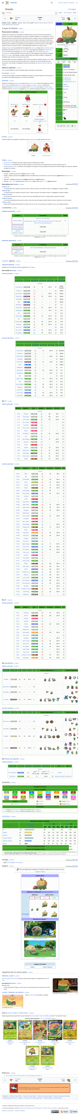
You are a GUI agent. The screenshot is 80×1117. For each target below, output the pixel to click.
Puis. (23, 670)
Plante (49, 23)
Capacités (5, 261)
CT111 (17, 544)
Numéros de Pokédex (64, 58)
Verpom (17, 83)
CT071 (17, 516)
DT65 (17, 646)
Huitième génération (8, 211)
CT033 (17, 490)
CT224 (17, 594)
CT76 (18, 456)
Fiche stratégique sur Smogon (14, 862)
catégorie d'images (40, 871)
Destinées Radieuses (32, 1067)
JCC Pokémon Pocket (49, 1018)
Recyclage (18, 299)
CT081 (17, 524)
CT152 (17, 566)
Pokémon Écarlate (7, 198)
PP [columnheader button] (62, 408)
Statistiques (6, 816)
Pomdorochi (15, 88)
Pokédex (16, 184)
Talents (60, 79)
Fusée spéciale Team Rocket (11, 978)
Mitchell (11, 1007)
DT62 (17, 643)
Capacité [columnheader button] (25, 408)
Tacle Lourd (26, 552)
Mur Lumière (26, 422)
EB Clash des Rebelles (47, 1067)
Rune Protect (26, 428)
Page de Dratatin (48, 1098)
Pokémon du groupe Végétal (44, 1096)
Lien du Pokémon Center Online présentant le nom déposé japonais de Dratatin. (23, 1075)
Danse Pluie (26, 501)
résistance (68, 801)
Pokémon (65, 69)
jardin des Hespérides (23, 49)
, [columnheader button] (61, 280)
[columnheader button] (19, 280)
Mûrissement (67, 78)
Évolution (5, 80)
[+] (65, 220)
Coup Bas (6, 699)
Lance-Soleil (26, 419)
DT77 (17, 649)
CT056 (17, 504)
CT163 (17, 574)
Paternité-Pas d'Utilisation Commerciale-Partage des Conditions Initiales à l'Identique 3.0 (38, 1108)
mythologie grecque (49, 48)
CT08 (18, 414)
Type (26, 280)
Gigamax (32, 139)
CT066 (17, 510)
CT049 (17, 499)
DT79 (17, 652)
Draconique (66, 86)
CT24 (18, 433)
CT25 (18, 436)
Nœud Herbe (26, 524)
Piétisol (26, 458)
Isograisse (67, 81)
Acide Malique (31, 267)
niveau (28, 88)
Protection (26, 425)
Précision (49, 280)
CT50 (18, 450)
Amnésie (26, 555)
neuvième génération (47, 892)
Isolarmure (63, 61)
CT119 (17, 549)
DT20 (17, 621)
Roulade (6, 679)
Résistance (16, 804)
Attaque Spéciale (7, 838)
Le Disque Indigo (47, 87)
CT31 (18, 442)
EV (76, 851)
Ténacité (26, 496)
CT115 (17, 546)
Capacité (36, 277)
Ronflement (26, 433)
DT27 (17, 629)
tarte (32, 173)
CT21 (18, 430)
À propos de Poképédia (19, 1110)
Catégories (5, 1096)
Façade (26, 447)
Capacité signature (8, 264)
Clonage (26, 538)
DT (5, 600)
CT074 (17, 518)
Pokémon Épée (6, 190)
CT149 (17, 563)
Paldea (69, 61)
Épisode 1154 (5, 985)
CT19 (18, 428)
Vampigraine (19, 310)
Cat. (19, 670)
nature (22, 852)
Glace (35, 811)
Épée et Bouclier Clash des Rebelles (39, 1016)
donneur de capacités (12, 759)
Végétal (65, 84)
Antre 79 (52, 221)
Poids (60, 75)
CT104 (17, 541)
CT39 (18, 447)
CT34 (18, 444)
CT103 (17, 538)
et (40, 938)
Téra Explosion (26, 583)
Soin (19, 318)
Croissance (19, 290)
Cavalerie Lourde (26, 588)
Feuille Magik (26, 490)
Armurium (68, 776)
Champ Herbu (26, 560)
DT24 (17, 624)
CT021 (17, 482)
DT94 (17, 655)
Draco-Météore (26, 580)
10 (76, 184)
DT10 (17, 615)
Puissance (41, 280)
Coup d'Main (26, 558)
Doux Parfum (18, 293)
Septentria (74, 61)
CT (5, 401)
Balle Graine (19, 316)
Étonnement (19, 296)
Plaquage (18, 324)
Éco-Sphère (19, 332)
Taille (60, 72)
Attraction (26, 442)
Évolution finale (58, 1098)
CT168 (17, 577)
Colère (26, 569)
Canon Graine (26, 516)
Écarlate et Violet (17, 247)
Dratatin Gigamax (46, 155)
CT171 (17, 583)
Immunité (41, 801)
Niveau (61, 277)
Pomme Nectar (33, 87)
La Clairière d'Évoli (10, 1042)
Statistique (11, 825)
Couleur (60, 109)
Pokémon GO (5, 186)
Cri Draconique (49, 88)
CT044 (17, 493)
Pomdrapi (17, 17)
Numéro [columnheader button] (18, 408)
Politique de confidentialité (7, 1110)
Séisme (26, 563)
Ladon (33, 48)
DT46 (17, 635)
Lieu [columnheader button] (59, 766)
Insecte (49, 59)
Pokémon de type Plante (15, 1096)
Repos (26, 430)
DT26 (17, 626)
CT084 (17, 527)
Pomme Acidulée (22, 85)
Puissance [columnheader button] (49, 408)
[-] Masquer (40, 283)
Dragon (4, 24)
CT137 (17, 560)
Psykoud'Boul (26, 507)
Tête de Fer (26, 535)
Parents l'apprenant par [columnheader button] (48, 670)
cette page (43, 237)
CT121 (17, 552)
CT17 (18, 422)
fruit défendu (37, 51)
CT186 (17, 588)
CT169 (17, 580)
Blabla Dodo (26, 513)
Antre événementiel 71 (46, 223)
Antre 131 (57, 221)
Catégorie (59, 69)
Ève (26, 51)
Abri (19, 313)
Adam (21, 51)
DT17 (17, 618)
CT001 (17, 473)
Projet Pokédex (32, 1087)
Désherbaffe (26, 479)
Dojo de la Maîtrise (60, 776)
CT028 (17, 487)
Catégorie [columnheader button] (41, 408)
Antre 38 (41, 221)
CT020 (17, 479)
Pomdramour (16, 87)
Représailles (26, 453)
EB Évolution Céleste (70, 1042)
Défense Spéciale (7, 841)
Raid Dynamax (28, 221)
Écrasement (19, 307)
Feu (35, 809)
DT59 (17, 640)
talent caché (72, 81)
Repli (18, 302)
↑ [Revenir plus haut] (5, 1075)
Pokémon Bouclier (7, 194)
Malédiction (19, 304)
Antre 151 (36, 223)
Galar (58, 61)
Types (60, 65)
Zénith (26, 444)
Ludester (59, 772)
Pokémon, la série (8, 976)
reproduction (9, 663)
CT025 (17, 485)
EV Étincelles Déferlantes (25, 1042)
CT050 (17, 501)
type (47, 23)
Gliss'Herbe (26, 591)
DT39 (17, 632)
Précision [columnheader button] (56, 408)
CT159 (17, 572)
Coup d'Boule (18, 287)
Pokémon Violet (6, 202)
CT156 (17, 569)
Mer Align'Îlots (45, 218)
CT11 (18, 419)
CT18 (18, 425)
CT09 (18, 416)
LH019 (31, 995)
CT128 (17, 555)
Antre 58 (46, 221)
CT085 (17, 530)
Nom (18, 280)
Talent (13, 809)
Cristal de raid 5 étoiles (50, 247)
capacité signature (42, 63)
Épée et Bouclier (17, 220)
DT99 (17, 657)
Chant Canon (26, 456)
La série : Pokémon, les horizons (13, 992)
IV (47, 851)
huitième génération (14, 24)
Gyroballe (25, 586)
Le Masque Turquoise (36, 85)
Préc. (28, 670)
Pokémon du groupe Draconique (61, 1096)
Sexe (60, 106)
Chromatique (5, 73)
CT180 (17, 586)
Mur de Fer (19, 327)
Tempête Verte (26, 572)
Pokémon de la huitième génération (33, 1098)
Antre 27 (35, 221)
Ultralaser (25, 414)
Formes (4, 137)
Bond (26, 482)
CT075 (17, 521)
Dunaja (63, 17)
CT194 (17, 591)
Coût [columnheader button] (68, 766)
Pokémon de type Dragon (29, 1096)
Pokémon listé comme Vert (10, 1098)
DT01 (17, 612)
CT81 (18, 458)
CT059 (17, 507)
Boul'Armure (6, 686)
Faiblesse (41, 804)
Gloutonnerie (67, 79)
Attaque (5, 832)
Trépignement (26, 527)
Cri (66, 121)
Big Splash (26, 532)
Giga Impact (26, 416)
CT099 (17, 535)
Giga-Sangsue (26, 439)
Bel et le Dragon (8, 55)
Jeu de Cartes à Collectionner (18, 1013)
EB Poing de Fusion (55, 1042)
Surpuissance (26, 632)
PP (55, 280)
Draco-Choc (19, 330)
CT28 (18, 439)
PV (3, 829)
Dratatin (40, 17)
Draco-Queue (26, 493)
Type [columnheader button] (33, 408)
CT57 (18, 453)
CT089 (17, 532)
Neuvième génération (9, 240)
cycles (66, 89)
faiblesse (68, 804)
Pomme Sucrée (32, 83)
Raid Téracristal (34, 247)
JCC (42, 1018)
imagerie (57, 869)
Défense (5, 835)
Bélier (25, 473)
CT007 (17, 476)
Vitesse (5, 843)
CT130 (17, 558)
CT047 (17, 496)
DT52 (17, 638)
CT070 (17, 513)
